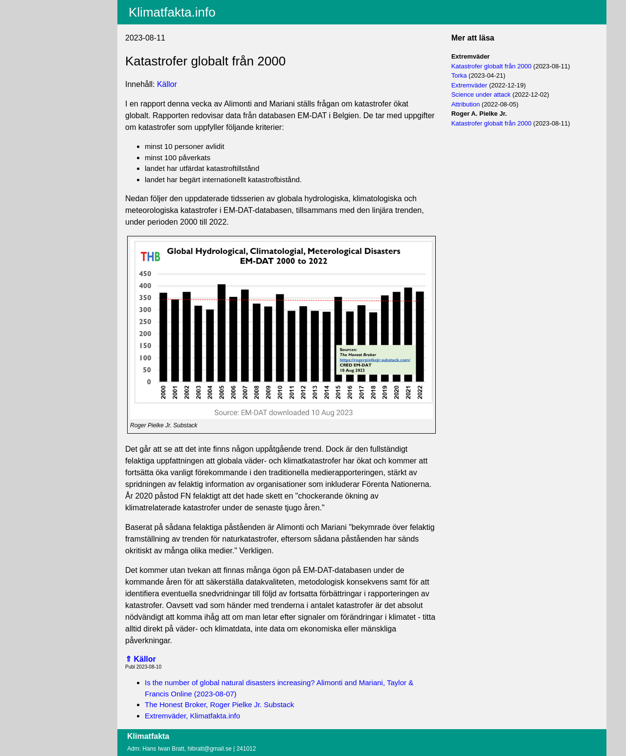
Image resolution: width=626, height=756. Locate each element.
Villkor (39, 59)
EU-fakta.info (47, 44)
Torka (459, 75)
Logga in (40, 78)
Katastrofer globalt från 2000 (491, 66)
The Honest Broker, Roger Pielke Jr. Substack (219, 704)
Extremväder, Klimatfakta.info (192, 716)
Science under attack (481, 94)
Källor (167, 84)
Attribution (465, 104)
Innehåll (39, 19)
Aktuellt (38, 6)
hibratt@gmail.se (209, 748)
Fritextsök (42, 32)
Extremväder (469, 85)
